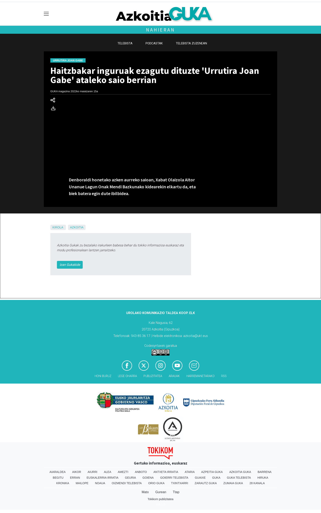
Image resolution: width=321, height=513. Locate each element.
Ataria (190, 472)
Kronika (62, 483)
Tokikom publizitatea (160, 499)
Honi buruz (103, 376)
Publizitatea (153, 376)
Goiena (148, 477)
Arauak (174, 376)
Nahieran (160, 30)
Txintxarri (179, 483)
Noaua (100, 483)
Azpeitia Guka (212, 472)
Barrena (264, 472)
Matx (145, 492)
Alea (107, 472)
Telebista (125, 43)
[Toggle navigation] (46, 13)
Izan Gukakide (70, 265)
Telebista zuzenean (191, 43)
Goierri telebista (174, 477)
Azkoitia (77, 227)
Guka (216, 477)
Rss (224, 376)
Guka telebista (239, 477)
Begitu (58, 477)
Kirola (57, 227)
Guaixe (200, 477)
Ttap (176, 492)
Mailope (82, 483)
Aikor (76, 472)
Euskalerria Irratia (102, 477)
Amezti (123, 472)
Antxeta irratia (166, 472)
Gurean (160, 492)
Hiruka (262, 477)
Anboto (141, 472)
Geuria (130, 477)
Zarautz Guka (206, 483)
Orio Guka (156, 483)
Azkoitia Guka (240, 472)
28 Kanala (257, 483)
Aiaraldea (58, 472)
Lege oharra (127, 376)
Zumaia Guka (233, 483)
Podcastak (154, 43)
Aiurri (92, 472)
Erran (75, 477)
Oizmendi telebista (127, 483)
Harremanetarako (200, 376)
